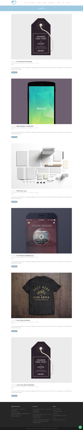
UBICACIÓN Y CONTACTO (59, 419)
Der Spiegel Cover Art (25, 126)
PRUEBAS (55, 413)
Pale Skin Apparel (23, 320)
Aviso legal (54, 428)
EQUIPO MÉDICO (57, 409)
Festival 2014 (21, 191)
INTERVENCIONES (57, 411)
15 (36, 192)
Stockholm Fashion (24, 61)
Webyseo (24, 63)
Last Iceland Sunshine (25, 385)
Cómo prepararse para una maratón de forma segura (42, 410)
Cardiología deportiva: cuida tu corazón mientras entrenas (42, 415)
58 (36, 257)
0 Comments (30, 63)
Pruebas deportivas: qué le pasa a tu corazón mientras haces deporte (41, 420)
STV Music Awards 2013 (25, 255)
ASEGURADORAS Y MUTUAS (59, 415)
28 (37, 63)
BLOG (54, 417)
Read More (14, 72)
